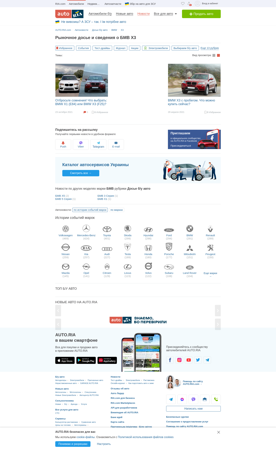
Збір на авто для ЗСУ (143, 3)
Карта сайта (117, 422)
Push (64, 144)
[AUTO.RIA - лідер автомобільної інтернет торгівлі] (69, 14)
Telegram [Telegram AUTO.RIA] (171, 399)
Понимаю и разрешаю (72, 443)
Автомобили (76, 3)
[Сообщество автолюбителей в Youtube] (188, 360)
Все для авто (163, 13)
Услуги (84, 404)
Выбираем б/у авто (185, 48)
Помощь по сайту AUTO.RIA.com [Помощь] (184, 426)
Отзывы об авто (120, 388)
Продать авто (201, 14)
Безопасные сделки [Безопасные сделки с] (177, 417)
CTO (57, 413)
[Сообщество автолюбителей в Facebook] (170, 360)
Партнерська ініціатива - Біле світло (131, 426)
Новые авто (124, 13)
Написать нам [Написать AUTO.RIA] (193, 408)
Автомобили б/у (100, 13)
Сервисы (60, 418)
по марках (117, 209)
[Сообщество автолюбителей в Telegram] (207, 360)
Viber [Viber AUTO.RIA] (193, 399)
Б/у (65, 404)
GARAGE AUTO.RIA (89, 383)
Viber (83, 144)
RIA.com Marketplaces (123, 403)
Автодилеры (60, 380)
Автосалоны (60, 392)
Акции (134, 48)
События (83, 48)
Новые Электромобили (65, 395)
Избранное (65, 48)
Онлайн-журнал (118, 383)
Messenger (182, 399)
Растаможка (71, 55)
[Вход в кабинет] (207, 3)
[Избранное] (183, 3)
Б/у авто (60, 376)
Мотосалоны (75, 392)
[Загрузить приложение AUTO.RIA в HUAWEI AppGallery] (107, 360)
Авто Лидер (117, 393)
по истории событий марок (90, 209)
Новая (58, 404)
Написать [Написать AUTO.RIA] (204, 399)
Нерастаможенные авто (66, 383)
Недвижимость (95, 3)
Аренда (74, 404)
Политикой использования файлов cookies (146, 437)
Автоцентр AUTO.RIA (89, 395)
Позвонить (216, 399)
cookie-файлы (85, 437)
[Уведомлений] (189, 3)
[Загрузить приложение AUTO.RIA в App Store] (65, 360)
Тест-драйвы (102, 48)
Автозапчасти (113, 3)
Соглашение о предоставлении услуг (187, 421)
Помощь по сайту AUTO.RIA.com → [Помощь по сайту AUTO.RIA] (193, 382)
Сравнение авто (88, 422)
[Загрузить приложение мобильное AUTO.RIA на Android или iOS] (141, 352)
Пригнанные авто (95, 380)
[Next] (218, 311)
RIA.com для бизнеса (123, 398)
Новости (143, 13)
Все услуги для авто (66, 409)
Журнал (121, 48)
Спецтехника (90, 392)
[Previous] (58, 311)
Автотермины (80, 425)
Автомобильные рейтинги (165, 55)
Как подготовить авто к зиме (128, 55)
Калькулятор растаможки (66, 422)
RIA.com (60, 3)
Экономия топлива (94, 55)
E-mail (122, 144)
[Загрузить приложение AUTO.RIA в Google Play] (86, 360)
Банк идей (116, 417)
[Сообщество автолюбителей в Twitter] (198, 360)
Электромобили (156, 48)
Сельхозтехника (64, 400)
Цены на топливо (63, 425)
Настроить (104, 443)
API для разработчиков (124, 407)
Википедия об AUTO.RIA (124, 412)
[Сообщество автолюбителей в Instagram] (179, 360)
